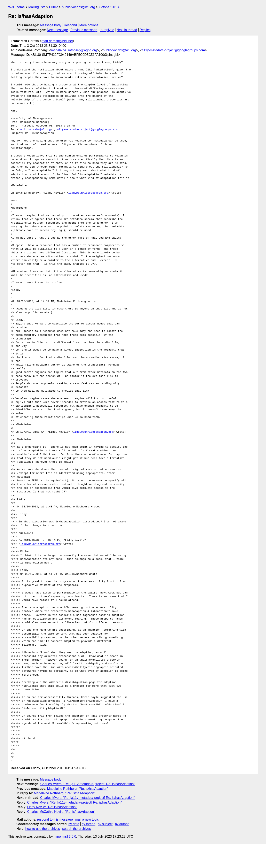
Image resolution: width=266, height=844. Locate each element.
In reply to (107, 30)
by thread (88, 824)
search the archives (76, 828)
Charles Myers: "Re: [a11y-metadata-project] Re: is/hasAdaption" (87, 784)
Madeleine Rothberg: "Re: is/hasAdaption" (77, 788)
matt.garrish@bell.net (57, 41)
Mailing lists (36, 7)
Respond (70, 25)
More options (89, 25)
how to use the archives (42, 828)
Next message (57, 30)
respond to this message (55, 819)
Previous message (83, 30)
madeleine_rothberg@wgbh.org (74, 50)
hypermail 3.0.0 (65, 836)
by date (73, 824)
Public (53, 7)
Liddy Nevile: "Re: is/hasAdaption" (52, 807)
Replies (145, 30)
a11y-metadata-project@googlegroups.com (173, 50)
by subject (105, 824)
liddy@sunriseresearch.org (88, 193)
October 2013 (109, 7)
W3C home (16, 7)
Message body (50, 25)
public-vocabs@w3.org (78, 7)
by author (122, 824)
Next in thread (127, 30)
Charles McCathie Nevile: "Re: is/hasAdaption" (61, 811)
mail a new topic (87, 819)
